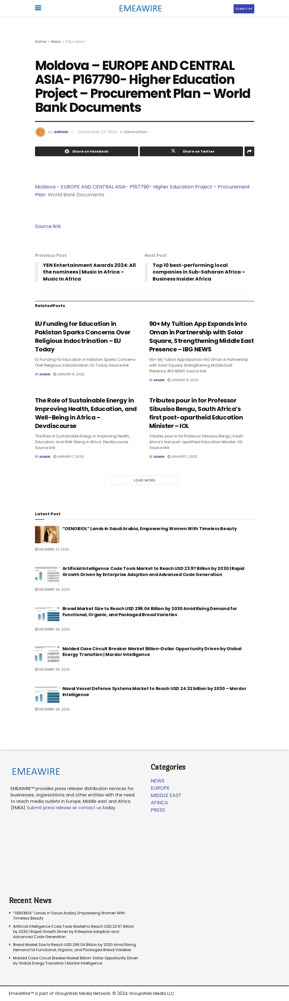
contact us (89, 808)
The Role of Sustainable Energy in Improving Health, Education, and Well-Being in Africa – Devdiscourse (86, 413)
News (56, 41)
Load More (145, 480)
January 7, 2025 (68, 456)
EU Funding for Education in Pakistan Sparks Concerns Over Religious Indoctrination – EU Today (83, 336)
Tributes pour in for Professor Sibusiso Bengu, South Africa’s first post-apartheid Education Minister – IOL (196, 413)
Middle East (166, 795)
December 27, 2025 (52, 549)
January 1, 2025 (182, 456)
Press (158, 809)
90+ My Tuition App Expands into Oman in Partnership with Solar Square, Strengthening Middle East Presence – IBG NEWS (201, 336)
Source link (48, 226)
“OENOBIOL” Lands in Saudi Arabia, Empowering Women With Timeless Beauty (149, 529)
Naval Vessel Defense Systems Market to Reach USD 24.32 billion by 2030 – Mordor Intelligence (154, 691)
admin (61, 132)
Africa (159, 802)
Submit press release (49, 808)
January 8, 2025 (68, 374)
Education (75, 41)
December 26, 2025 (52, 589)
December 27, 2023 (98, 132)
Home (40, 41)
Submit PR (243, 9)
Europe (160, 788)
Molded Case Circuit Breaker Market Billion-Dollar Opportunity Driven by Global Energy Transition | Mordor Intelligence (151, 652)
